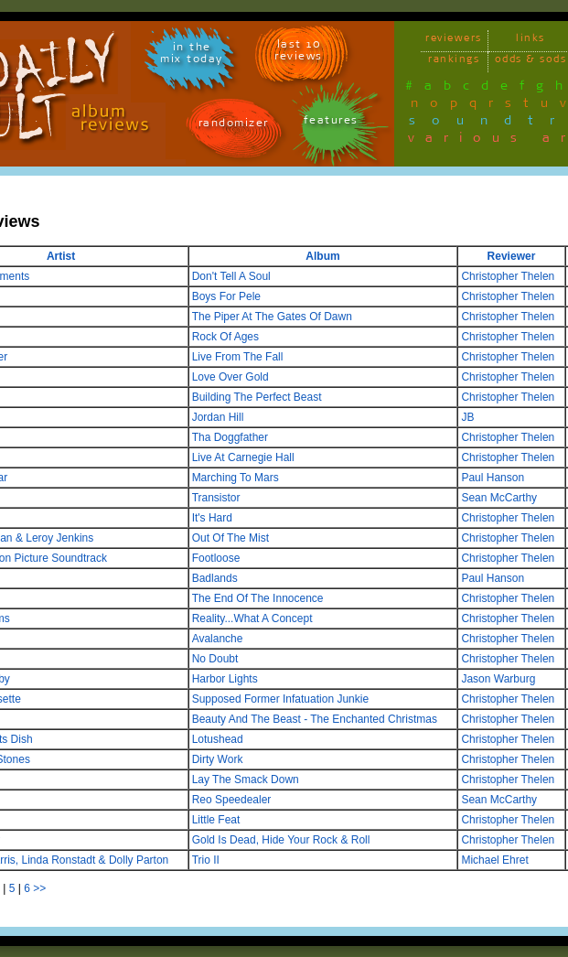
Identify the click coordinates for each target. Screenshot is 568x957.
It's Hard (212, 517)
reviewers (453, 40)
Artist (61, 256)
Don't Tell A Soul (231, 276)
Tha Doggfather (230, 437)
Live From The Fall (238, 356)
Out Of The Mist (230, 538)
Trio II (206, 860)
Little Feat (216, 819)
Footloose (216, 558)
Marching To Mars (235, 477)
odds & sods (531, 61)
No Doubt (215, 658)
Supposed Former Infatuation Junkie (280, 699)
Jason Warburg (498, 678)
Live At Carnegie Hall (243, 457)
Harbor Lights (225, 678)
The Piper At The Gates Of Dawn (272, 316)
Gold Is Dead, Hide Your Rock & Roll (281, 839)
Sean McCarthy (499, 497)
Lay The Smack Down (245, 779)
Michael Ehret (494, 860)
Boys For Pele (226, 296)
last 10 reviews (298, 53)
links (530, 40)
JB (467, 417)
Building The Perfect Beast (257, 397)
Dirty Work (217, 759)
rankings (453, 61)
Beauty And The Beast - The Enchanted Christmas (314, 719)
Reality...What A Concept (252, 618)
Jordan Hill (218, 417)
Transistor (216, 497)
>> (39, 888)
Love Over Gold (230, 377)
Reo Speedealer (232, 799)
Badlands (215, 578)
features (331, 123)
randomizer (233, 125)
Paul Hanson (492, 477)
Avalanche (217, 638)
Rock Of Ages (225, 336)
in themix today (191, 55)
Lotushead (217, 739)
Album (322, 256)
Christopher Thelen (507, 276)
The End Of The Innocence (258, 598)
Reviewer (512, 256)
